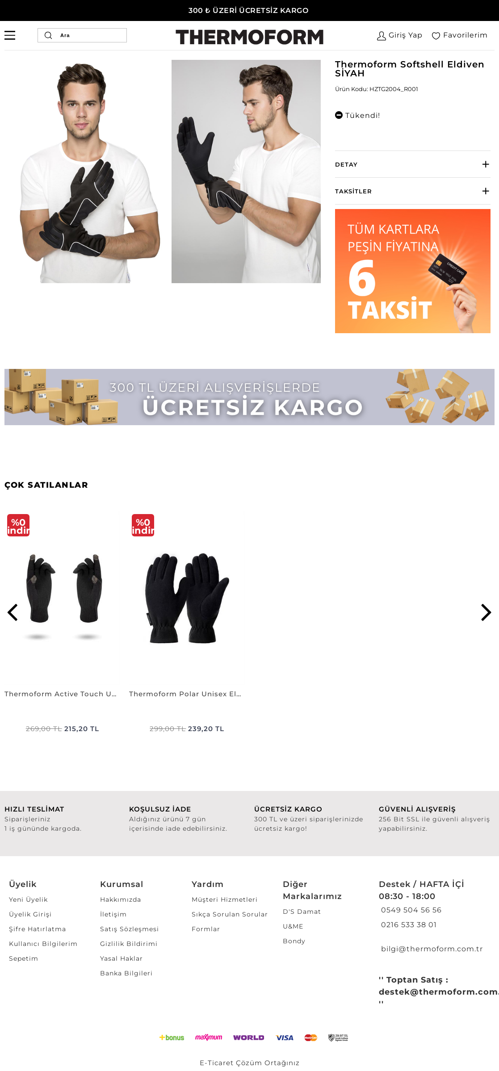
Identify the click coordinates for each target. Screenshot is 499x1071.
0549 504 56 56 (410, 910)
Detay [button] (346, 164)
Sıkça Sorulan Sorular (230, 914)
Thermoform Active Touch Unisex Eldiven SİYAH (62, 694)
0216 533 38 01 (408, 924)
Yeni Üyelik (28, 899)
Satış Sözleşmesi (129, 929)
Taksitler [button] (353, 191)
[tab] (413, 164)
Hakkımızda (120, 899)
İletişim (113, 914)
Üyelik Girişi (30, 914)
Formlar (206, 929)
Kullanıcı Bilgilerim (43, 944)
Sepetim (23, 958)
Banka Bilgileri (126, 973)
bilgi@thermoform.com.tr (431, 949)
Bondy (294, 941)
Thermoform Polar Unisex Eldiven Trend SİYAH (187, 694)
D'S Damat (302, 912)
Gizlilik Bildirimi (129, 944)
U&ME (293, 926)
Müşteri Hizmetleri (225, 899)
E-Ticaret (217, 1062)
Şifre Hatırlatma (37, 929)
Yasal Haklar (121, 958)
